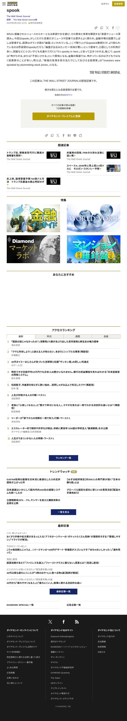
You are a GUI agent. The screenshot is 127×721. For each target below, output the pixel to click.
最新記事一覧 (64, 591)
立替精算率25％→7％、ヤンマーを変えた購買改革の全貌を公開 (33, 502)
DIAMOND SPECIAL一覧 (20, 605)
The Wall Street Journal (18, 16)
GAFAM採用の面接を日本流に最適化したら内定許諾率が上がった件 (33, 481)
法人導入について (15, 683)
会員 (106, 336)
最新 (21, 336)
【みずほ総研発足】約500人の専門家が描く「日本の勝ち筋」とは (93, 481)
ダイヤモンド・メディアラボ (62, 699)
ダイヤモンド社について (109, 630)
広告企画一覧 (74, 605)
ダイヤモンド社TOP (106, 636)
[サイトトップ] (12, 4)
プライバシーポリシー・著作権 (20, 662)
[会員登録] (118, 3)
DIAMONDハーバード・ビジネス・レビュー (69, 647)
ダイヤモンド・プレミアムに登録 (63, 116)
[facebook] (63, 622)
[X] (50, 622)
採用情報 (102, 647)
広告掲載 (11, 673)
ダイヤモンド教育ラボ (60, 693)
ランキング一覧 (63, 458)
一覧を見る (63, 512)
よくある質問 (12, 667)
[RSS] (76, 622)
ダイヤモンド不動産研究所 (62, 667)
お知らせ (101, 652)
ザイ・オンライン (58, 657)
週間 (77, 336)
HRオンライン (57, 683)
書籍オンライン (57, 652)
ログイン (105, 4)
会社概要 (102, 641)
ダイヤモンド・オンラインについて (22, 630)
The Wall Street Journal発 (25, 20)
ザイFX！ (54, 662)
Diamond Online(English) (62, 636)
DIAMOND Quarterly (60, 673)
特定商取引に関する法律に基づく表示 (23, 657)
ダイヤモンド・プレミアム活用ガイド (22, 647)
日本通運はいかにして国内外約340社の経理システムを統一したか (33, 491)
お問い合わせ (13, 678)
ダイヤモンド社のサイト (62, 630)
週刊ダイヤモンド (58, 641)
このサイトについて (15, 636)
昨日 (49, 336)
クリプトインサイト (59, 688)
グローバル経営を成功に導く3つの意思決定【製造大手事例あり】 (93, 491)
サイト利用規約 (13, 652)
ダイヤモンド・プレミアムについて (21, 641)
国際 (9, 20)
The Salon (55, 678)
